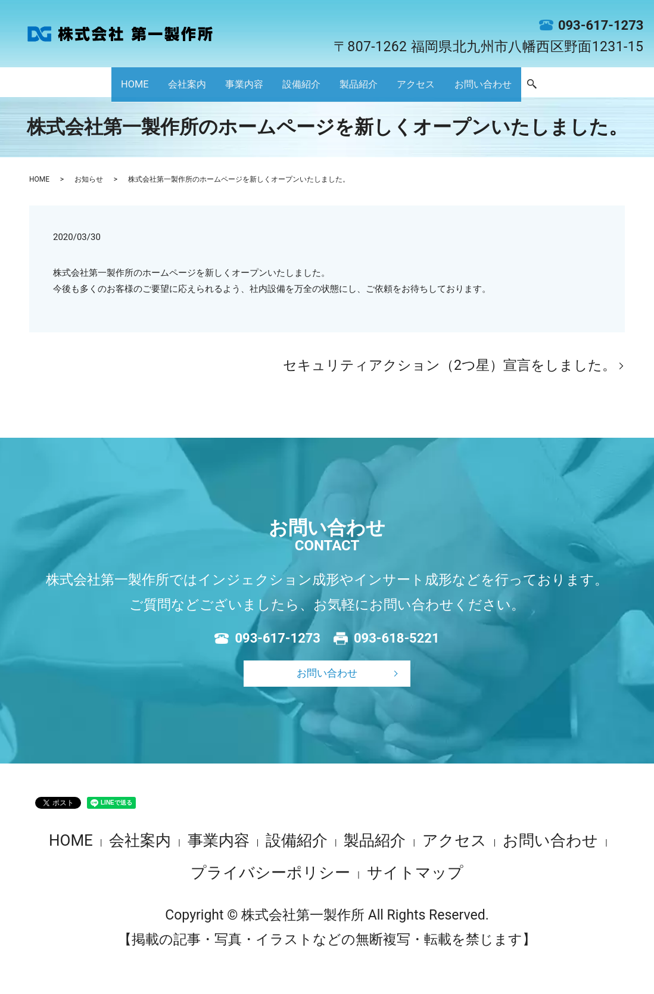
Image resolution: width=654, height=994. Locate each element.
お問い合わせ (559, 83)
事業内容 (205, 83)
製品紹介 (373, 83)
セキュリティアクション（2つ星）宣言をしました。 (449, 365)
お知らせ (88, 179)
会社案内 (122, 83)
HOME (48, 83)
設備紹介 (289, 83)
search (628, 84)
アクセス (458, 83)
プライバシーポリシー (270, 873)
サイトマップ (415, 873)
